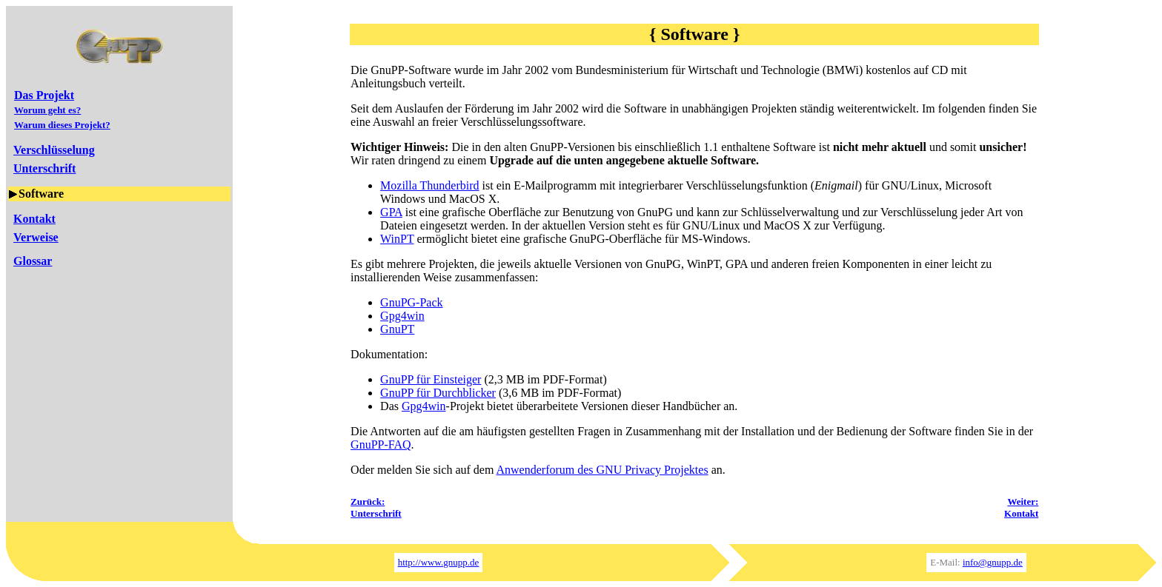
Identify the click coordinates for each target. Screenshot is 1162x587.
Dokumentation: (389, 354)
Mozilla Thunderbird (429, 185)
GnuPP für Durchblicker (438, 392)
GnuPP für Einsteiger (430, 379)
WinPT (397, 238)
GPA (391, 212)
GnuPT (397, 329)
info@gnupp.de (993, 562)
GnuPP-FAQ (381, 444)
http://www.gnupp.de (438, 562)
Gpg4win (402, 315)
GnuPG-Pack (411, 302)
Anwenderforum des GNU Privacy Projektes (602, 469)
